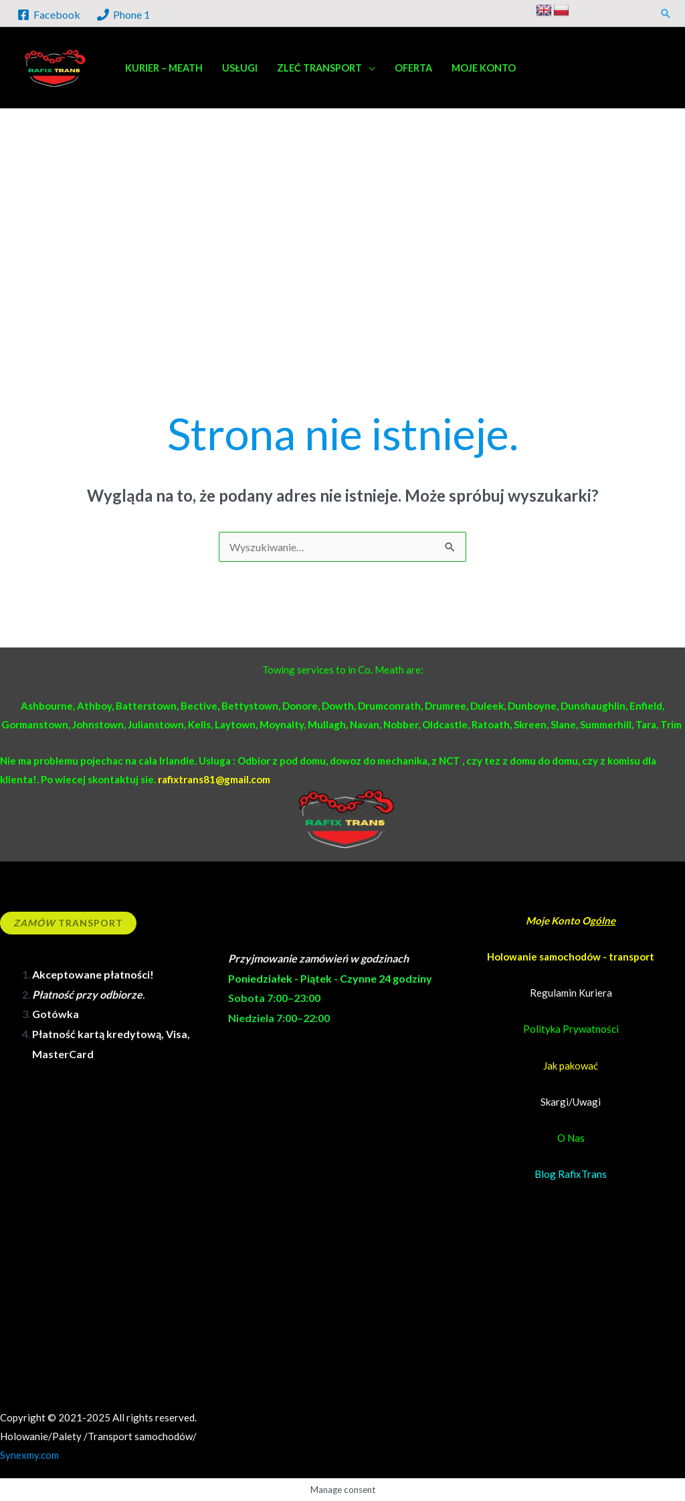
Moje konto (484, 68)
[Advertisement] (342, 287)
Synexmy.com (29, 1455)
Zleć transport (319, 68)
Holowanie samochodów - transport (570, 956)
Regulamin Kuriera (571, 993)
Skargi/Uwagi (571, 1102)
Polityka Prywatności (571, 1029)
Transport (68, 922)
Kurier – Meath (164, 68)
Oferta (413, 68)
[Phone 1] (124, 15)
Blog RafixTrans (570, 1174)
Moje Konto (554, 920)
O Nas (571, 1138)
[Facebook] (49, 15)
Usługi (240, 68)
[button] (666, 13)
